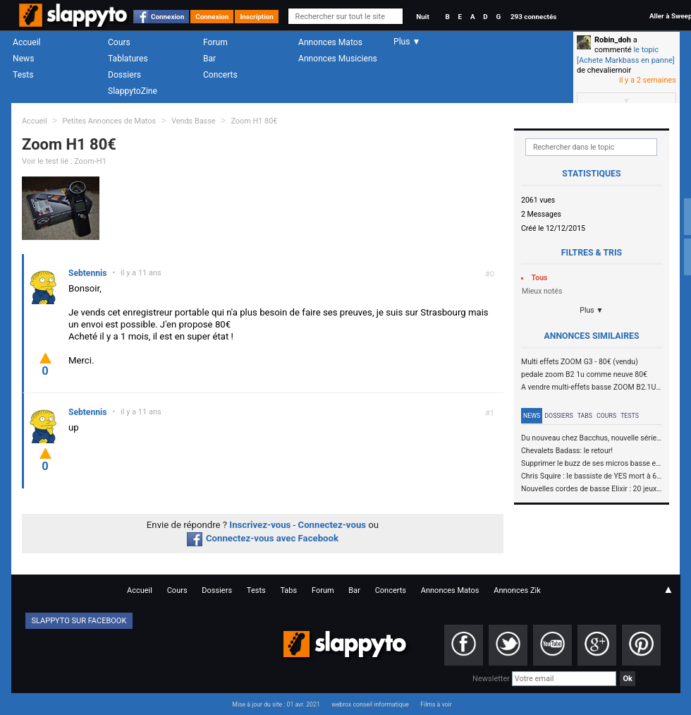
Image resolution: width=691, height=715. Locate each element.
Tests (23, 75)
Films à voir (435, 704)
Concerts (220, 75)
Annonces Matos (330, 42)
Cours (119, 42)
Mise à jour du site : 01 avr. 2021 (275, 704)
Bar (209, 59)
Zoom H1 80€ (254, 121)
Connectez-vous (332, 524)
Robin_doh (612, 39)
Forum (215, 42)
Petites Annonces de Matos (109, 121)
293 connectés (533, 16)
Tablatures (128, 59)
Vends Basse (193, 121)
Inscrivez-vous (260, 524)
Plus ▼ (592, 310)
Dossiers (124, 75)
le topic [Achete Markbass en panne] (626, 54)
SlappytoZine (132, 91)
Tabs (584, 415)
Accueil (27, 42)
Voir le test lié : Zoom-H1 (64, 161)
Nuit (422, 16)
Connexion (167, 16)
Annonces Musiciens (337, 59)
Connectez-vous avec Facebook (262, 538)
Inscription (257, 16)
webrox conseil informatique (370, 704)
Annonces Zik (517, 590)
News (23, 59)
